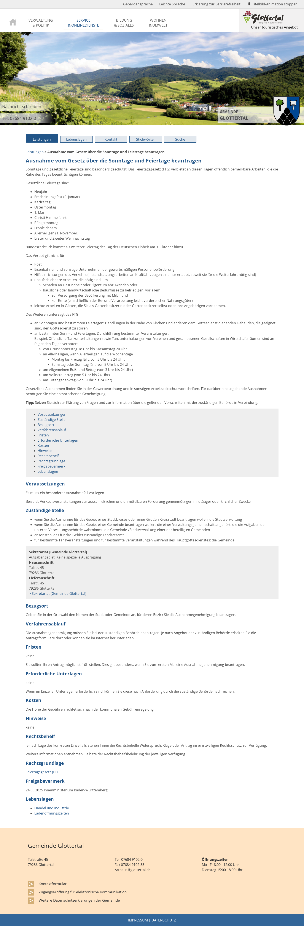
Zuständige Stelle (51, 419)
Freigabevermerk (51, 466)
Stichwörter (145, 139)
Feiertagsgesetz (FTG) (43, 772)
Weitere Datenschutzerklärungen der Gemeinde (79, 900)
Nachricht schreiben (21, 106)
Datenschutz (163, 920)
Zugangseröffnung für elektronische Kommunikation (83, 891)
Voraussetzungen (52, 414)
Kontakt (111, 139)
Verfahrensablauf (52, 430)
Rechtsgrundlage (51, 461)
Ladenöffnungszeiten (51, 813)
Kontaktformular (53, 883)
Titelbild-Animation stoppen (273, 4)
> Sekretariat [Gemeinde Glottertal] (57, 593)
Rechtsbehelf (48, 455)
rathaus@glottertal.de (133, 869)
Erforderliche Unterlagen (58, 440)
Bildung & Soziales (124, 23)
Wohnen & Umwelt (158, 23)
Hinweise (45, 450)
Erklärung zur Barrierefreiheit (216, 4)
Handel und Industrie (51, 808)
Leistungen (42, 139)
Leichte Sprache (172, 4)
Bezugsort (46, 424)
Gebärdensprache (138, 4)
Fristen (43, 435)
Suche (180, 139)
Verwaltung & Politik (41, 23)
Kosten (43, 445)
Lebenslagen (76, 139)
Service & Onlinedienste (83, 23)
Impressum (138, 920)
